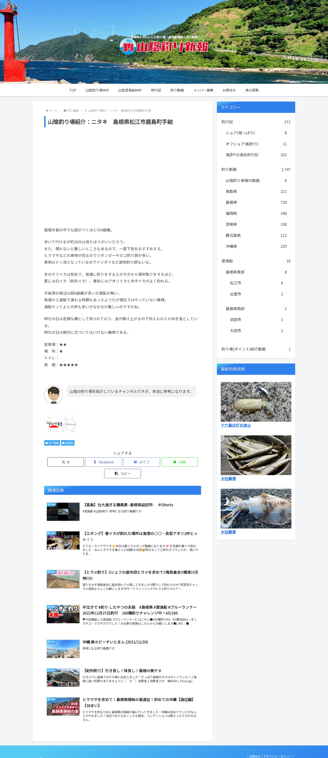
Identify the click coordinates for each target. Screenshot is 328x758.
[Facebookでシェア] (96, 462)
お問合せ (252, 745)
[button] (175, 462)
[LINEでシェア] (148, 462)
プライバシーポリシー (276, 745)
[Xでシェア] (69, 462)
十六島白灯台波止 (236, 425)
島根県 (67, 443)
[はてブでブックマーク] (122, 462)
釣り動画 (52, 443)
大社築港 (228, 478)
